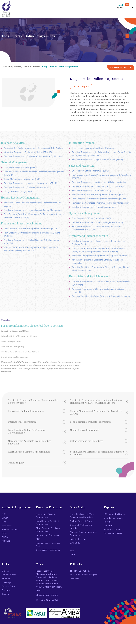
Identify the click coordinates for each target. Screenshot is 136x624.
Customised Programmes (48, 550)
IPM (4, 521)
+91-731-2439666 (48, 595)
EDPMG (6, 541)
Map (72, 550)
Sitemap (6, 578)
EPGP (5, 517)
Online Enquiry (81, 87)
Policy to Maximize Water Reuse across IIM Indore (82, 515)
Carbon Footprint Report (81, 521)
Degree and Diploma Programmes (45, 515)
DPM (4, 533)
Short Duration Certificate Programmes (48, 530)
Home (4, 66)
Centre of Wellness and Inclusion (81, 526)
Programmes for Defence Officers (48, 544)
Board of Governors (113, 517)
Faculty (107, 521)
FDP (38, 539)
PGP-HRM (7, 525)
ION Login (6, 582)
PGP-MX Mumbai (10, 529)
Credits (5, 594)
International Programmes (48, 535)
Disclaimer (7, 590)
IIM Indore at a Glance (114, 514)
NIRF (72, 554)
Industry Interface (78, 539)
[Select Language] (124, 7)
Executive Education (31, 66)
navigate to (121, 67)
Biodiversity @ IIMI (113, 533)
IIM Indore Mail (9, 574)
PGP (4, 514)
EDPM (5, 537)
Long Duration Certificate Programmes (48, 523)
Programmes (15, 66)
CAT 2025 (75, 543)
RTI (71, 546)
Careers (5, 570)
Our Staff (108, 525)
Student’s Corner (112, 529)
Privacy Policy (8, 586)
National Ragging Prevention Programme (83, 533)
